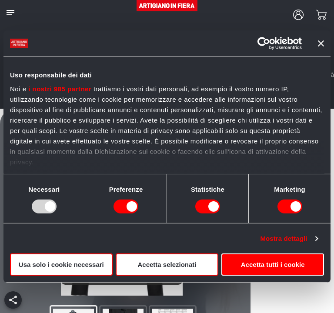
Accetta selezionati (166, 264)
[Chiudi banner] (321, 43)
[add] (13, 300)
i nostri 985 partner (59, 88)
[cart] (321, 14)
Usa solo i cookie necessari (61, 264)
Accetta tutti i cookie (273, 264)
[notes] (10, 12)
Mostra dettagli (283, 238)
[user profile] (298, 14)
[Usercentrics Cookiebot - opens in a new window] (264, 43)
